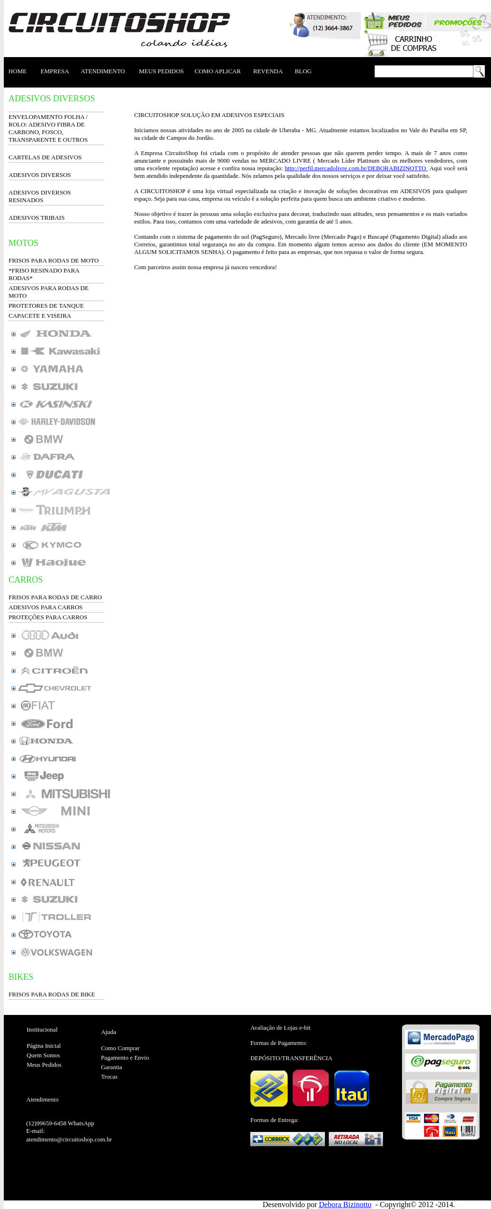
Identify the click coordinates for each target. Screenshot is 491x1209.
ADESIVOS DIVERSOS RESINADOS (40, 196)
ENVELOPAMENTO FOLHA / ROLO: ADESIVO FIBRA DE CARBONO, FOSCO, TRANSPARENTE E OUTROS (48, 128)
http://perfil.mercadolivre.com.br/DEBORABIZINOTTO (356, 168)
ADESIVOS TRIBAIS (37, 217)
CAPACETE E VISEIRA (40, 315)
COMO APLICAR (218, 71)
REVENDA (267, 71)
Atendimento (42, 1099)
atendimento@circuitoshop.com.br (69, 1139)
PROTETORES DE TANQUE (46, 305)
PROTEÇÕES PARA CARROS (48, 617)
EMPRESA (54, 71)
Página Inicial (44, 1045)
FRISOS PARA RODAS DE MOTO (53, 260)
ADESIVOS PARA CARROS (46, 607)
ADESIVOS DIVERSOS (40, 174)
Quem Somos (43, 1055)
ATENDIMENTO (103, 71)
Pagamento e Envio (125, 1057)
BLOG (303, 71)
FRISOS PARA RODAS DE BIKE (52, 994)
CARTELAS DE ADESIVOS (45, 157)
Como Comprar (120, 1048)
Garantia (111, 1067)
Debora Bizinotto (345, 1204)
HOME (18, 71)
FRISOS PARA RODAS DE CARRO (55, 597)
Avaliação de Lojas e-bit (280, 1027)
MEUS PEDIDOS (161, 71)
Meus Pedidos (44, 1064)
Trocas (109, 1076)
